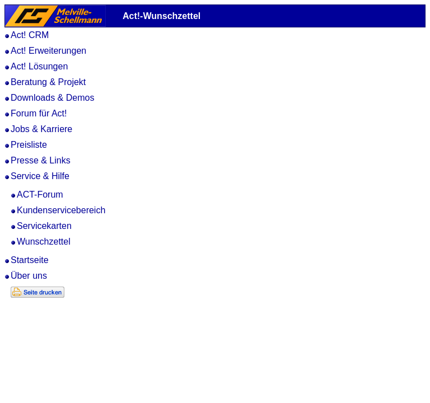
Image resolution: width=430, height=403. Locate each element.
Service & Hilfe (40, 176)
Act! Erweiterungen (48, 50)
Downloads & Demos (52, 97)
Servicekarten (44, 226)
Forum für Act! (39, 113)
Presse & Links (41, 160)
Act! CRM (30, 35)
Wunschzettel (44, 241)
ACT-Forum (40, 194)
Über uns (29, 275)
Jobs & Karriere (41, 129)
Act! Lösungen (39, 66)
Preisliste (29, 144)
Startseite (30, 260)
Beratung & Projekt (48, 82)
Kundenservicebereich (61, 210)
